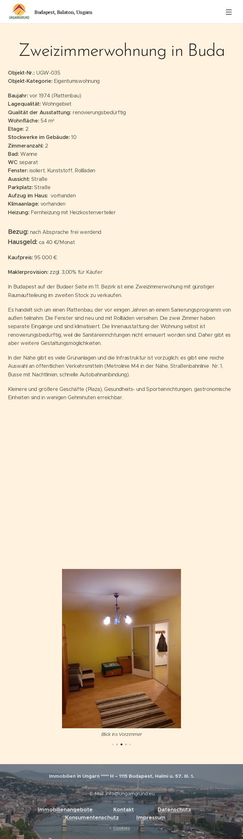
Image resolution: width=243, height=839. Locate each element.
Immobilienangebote (65, 809)
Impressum (152, 817)
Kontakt (123, 809)
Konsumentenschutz (92, 817)
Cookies (121, 828)
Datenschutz (174, 809)
